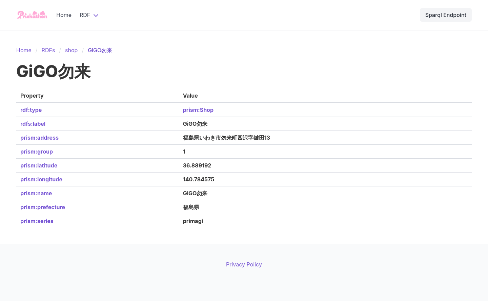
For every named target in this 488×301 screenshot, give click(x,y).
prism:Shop (198, 109)
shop (71, 50)
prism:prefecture (42, 207)
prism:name (36, 193)
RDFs (48, 50)
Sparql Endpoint (445, 15)
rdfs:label (32, 123)
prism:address (39, 137)
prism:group (36, 151)
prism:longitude (41, 179)
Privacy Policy (244, 264)
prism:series (37, 221)
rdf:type (31, 109)
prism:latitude (38, 165)
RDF (85, 15)
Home (64, 15)
